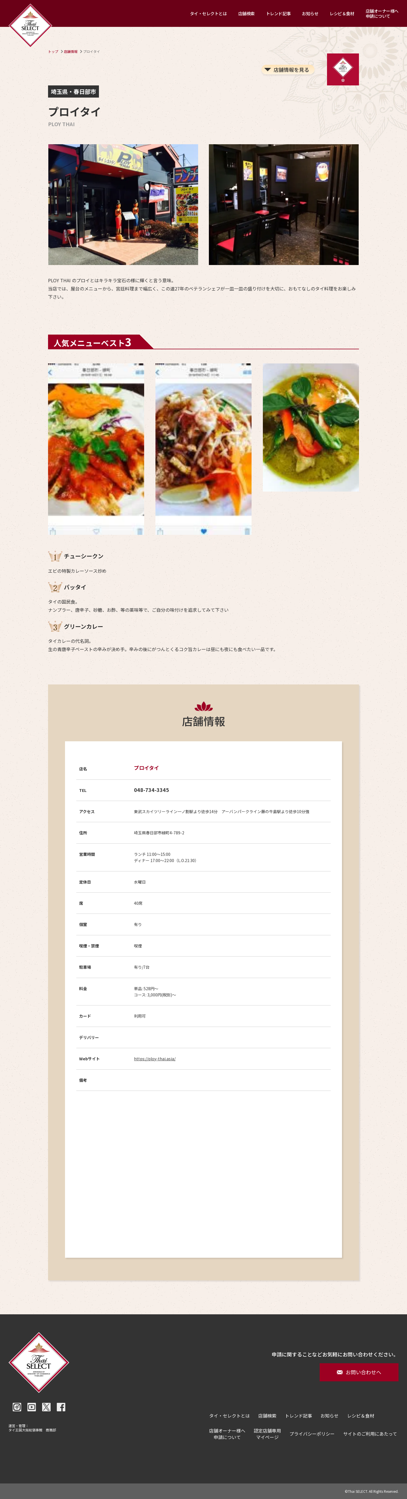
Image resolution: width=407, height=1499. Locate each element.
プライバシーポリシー (312, 1434)
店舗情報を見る (291, 69)
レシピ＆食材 (342, 13)
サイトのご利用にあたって (370, 1434)
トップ (53, 51)
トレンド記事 (278, 13)
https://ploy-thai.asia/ (155, 1058)
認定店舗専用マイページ (267, 1433)
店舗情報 (70, 51)
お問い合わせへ (359, 1372)
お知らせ (310, 13)
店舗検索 (246, 13)
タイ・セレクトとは (208, 13)
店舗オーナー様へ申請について (382, 13)
